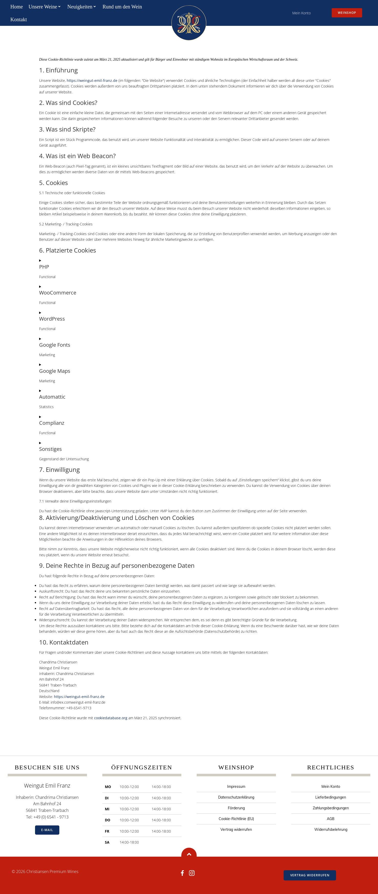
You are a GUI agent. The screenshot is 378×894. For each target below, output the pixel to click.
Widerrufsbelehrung (330, 829)
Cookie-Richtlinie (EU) (236, 818)
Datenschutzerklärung (236, 797)
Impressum (236, 786)
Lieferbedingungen (330, 797)
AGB (331, 818)
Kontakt (18, 19)
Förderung (236, 808)
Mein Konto (301, 12)
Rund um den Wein (122, 6)
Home (16, 6)
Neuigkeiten (82, 6)
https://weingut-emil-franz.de (92, 80)
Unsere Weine (45, 6)
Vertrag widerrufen (236, 829)
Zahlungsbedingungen (331, 808)
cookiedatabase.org (110, 717)
